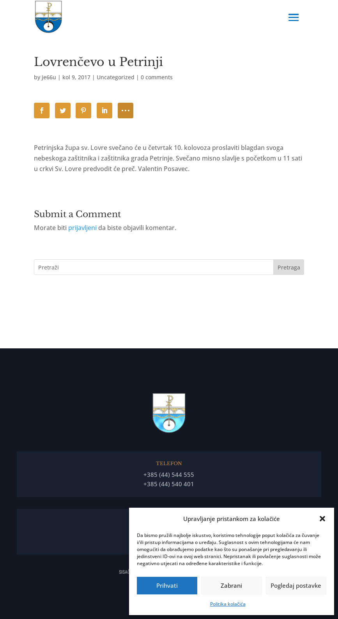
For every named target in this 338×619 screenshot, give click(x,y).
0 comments (157, 77)
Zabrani (231, 585)
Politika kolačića (228, 604)
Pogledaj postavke (296, 585)
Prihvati (167, 585)
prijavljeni (82, 227)
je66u (49, 77)
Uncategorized (115, 77)
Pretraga (289, 267)
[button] (322, 519)
